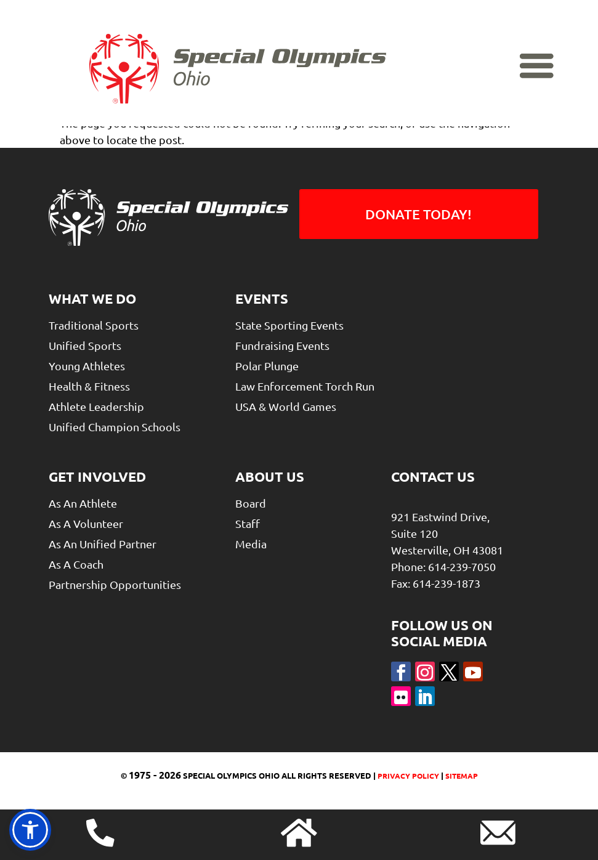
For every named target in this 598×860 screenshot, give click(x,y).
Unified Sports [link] (85, 345)
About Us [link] (269, 476)
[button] (401, 671)
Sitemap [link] (461, 776)
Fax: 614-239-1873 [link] (435, 583)
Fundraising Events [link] (282, 345)
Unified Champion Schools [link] (114, 426)
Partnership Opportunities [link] (115, 584)
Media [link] (251, 543)
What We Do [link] (92, 298)
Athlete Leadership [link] (96, 406)
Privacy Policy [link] (407, 776)
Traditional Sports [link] (94, 324)
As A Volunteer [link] (86, 523)
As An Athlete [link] (83, 503)
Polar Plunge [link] (267, 365)
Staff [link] (247, 523)
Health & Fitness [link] (89, 385)
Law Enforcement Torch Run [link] (304, 385)
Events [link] (261, 298)
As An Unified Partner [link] (102, 543)
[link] (237, 69)
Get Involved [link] (97, 476)
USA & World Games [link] (285, 406)
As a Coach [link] (76, 564)
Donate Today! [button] (418, 214)
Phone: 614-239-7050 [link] (443, 566)
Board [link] (250, 503)
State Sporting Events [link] (289, 324)
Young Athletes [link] (87, 365)
